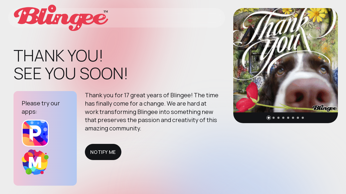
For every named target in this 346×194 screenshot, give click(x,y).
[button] (269, 118)
